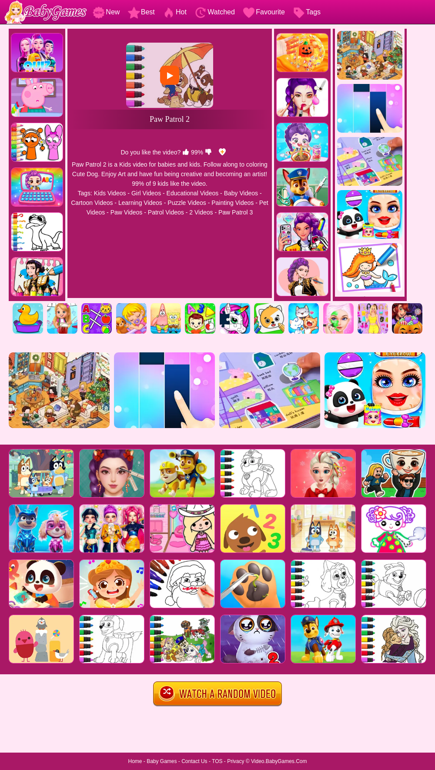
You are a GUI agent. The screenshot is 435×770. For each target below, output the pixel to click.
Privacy (235, 761)
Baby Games (162, 761)
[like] (185, 152)
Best (141, 12)
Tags (307, 12)
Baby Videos (241, 193)
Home (135, 761)
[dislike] (208, 152)
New (106, 12)
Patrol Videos (166, 212)
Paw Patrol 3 (235, 212)
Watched (214, 12)
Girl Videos (146, 193)
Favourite (264, 12)
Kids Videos (110, 193)
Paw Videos (126, 212)
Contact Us (194, 761)
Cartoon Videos (92, 202)
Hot (175, 12)
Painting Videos (232, 202)
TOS (217, 761)
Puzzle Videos (186, 202)
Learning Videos (140, 202)
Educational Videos (193, 193)
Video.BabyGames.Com (279, 761)
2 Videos (201, 212)
